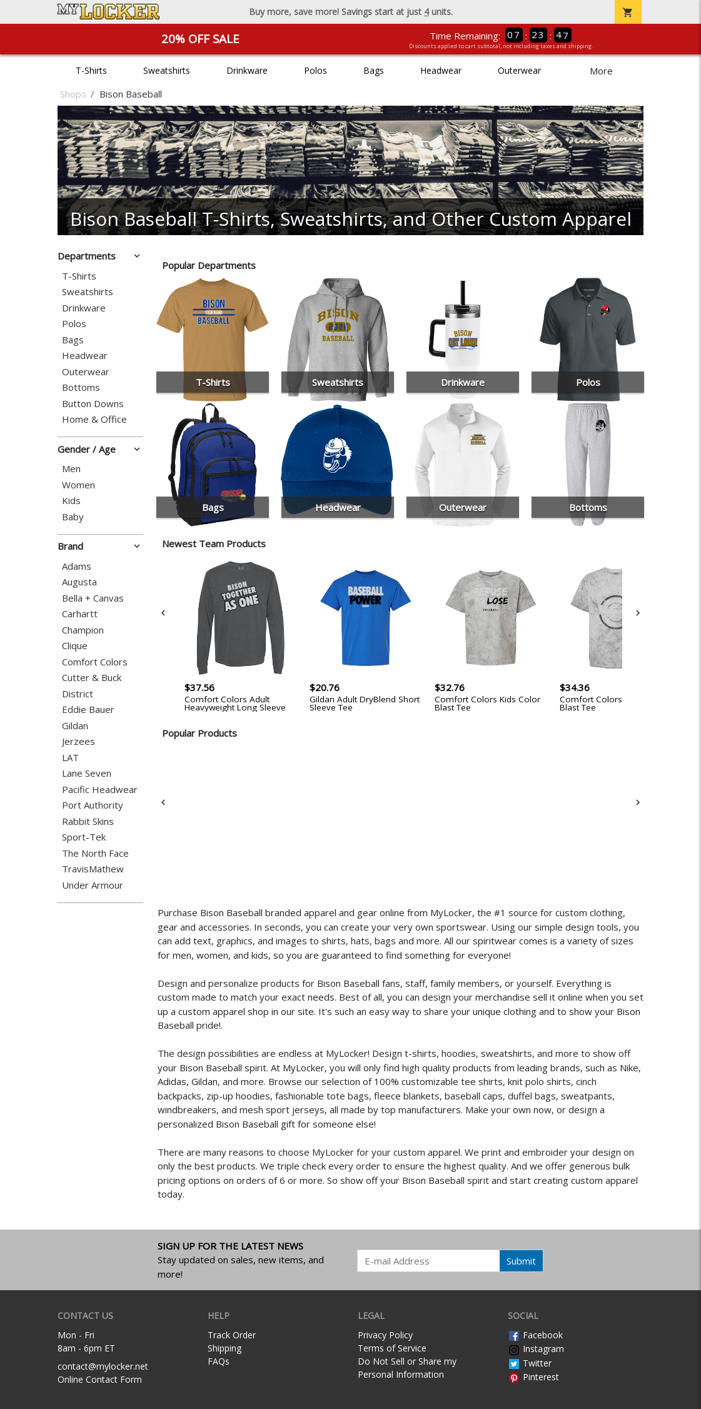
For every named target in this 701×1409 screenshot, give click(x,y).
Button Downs (93, 403)
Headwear (440, 70)
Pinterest (533, 1377)
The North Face (95, 853)
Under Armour (92, 885)
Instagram (536, 1349)
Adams (76, 566)
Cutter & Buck (91, 677)
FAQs (218, 1361)
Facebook (535, 1335)
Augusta (79, 582)
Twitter (530, 1363)
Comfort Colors (95, 662)
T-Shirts (91, 70)
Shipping (224, 1348)
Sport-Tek (84, 837)
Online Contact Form (100, 1379)
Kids (71, 500)
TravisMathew (93, 869)
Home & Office (94, 419)
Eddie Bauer (88, 709)
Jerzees (78, 741)
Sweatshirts (166, 70)
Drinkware (247, 70)
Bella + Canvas (93, 598)
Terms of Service (392, 1348)
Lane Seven (86, 773)
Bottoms (81, 387)
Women (78, 485)
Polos (315, 70)
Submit (521, 1261)
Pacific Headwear (100, 789)
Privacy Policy (385, 1335)
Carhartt (80, 614)
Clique (75, 645)
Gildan (75, 725)
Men (71, 468)
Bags (373, 70)
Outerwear (519, 70)
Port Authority (92, 805)
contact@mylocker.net (103, 1366)
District (77, 694)
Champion (83, 630)
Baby (73, 517)
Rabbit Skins (88, 821)
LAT (70, 757)
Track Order (232, 1335)
